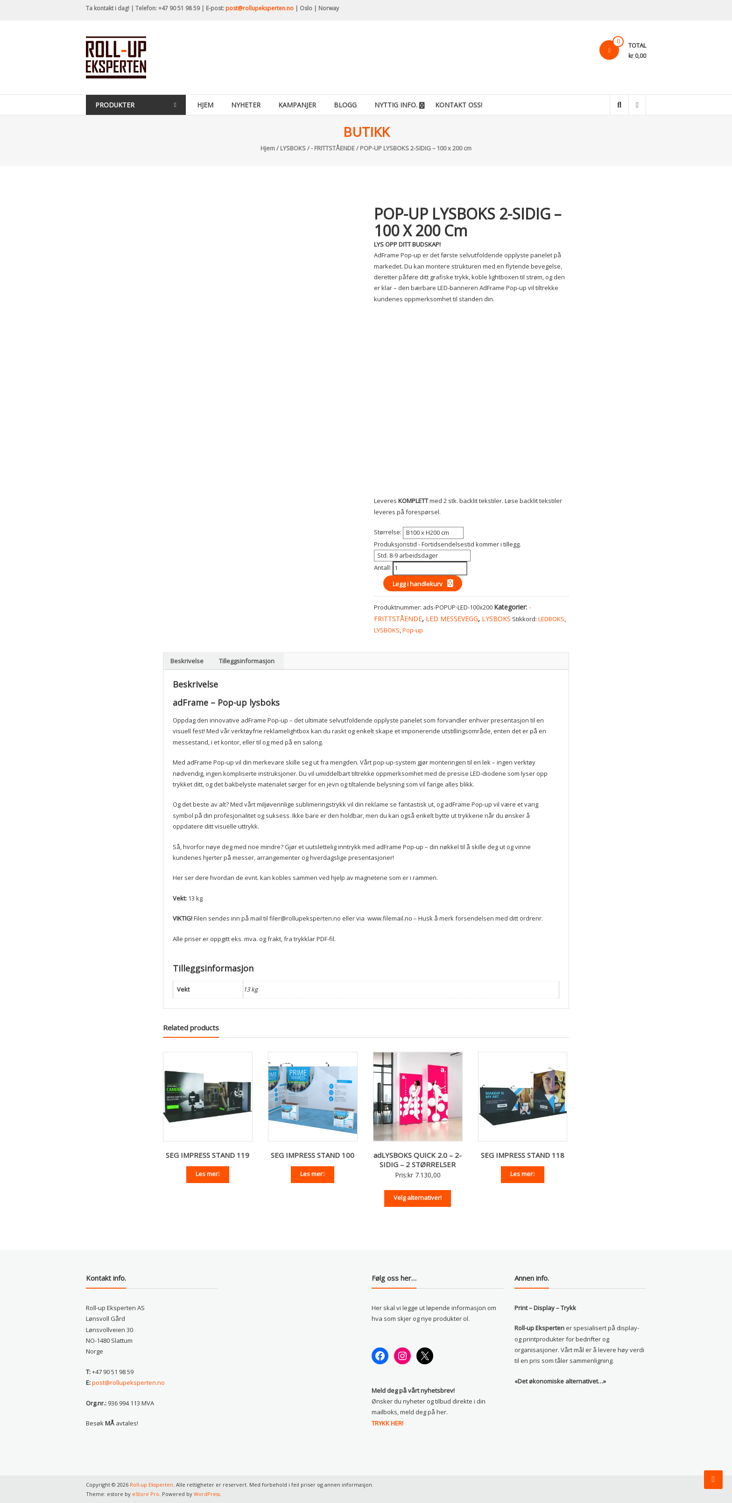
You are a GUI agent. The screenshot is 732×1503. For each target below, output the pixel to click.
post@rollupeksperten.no (259, 8)
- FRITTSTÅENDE (333, 148)
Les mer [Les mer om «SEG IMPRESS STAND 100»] (312, 1174)
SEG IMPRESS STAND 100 (312, 1155)
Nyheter (256, 104)
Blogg (355, 104)
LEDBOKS (551, 619)
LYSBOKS (293, 148)
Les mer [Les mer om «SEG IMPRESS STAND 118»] (522, 1174)
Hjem (215, 104)
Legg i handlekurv (418, 584)
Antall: (383, 568)
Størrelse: (388, 532)
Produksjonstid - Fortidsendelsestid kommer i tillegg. (447, 544)
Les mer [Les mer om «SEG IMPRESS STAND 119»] (208, 1174)
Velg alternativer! (418, 1197)
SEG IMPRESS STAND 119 (207, 1155)
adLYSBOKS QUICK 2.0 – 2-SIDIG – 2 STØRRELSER (417, 1159)
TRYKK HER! (387, 1423)
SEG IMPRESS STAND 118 (522, 1155)
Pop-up (412, 630)
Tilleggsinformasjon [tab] (246, 661)
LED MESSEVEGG (452, 618)
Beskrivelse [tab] (187, 661)
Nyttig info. (406, 104)
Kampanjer (307, 104)
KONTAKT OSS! (469, 104)
